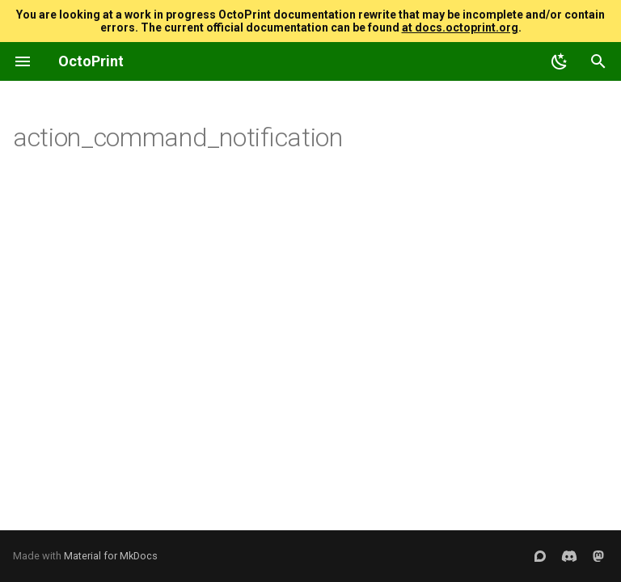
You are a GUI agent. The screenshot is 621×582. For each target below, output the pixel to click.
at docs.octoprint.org (460, 27)
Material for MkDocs (111, 556)
